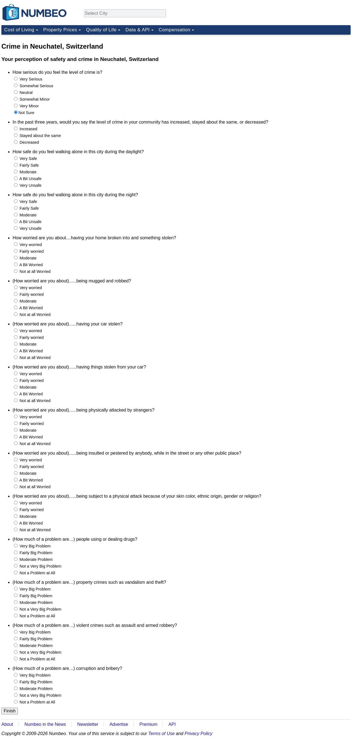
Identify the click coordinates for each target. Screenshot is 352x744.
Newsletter (88, 724)
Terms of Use (161, 733)
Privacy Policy (199, 733)
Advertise (119, 724)
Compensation (175, 29)
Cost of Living (19, 29)
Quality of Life (101, 29)
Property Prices (60, 29)
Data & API (137, 29)
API (172, 724)
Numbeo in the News (45, 724)
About (7, 724)
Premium (148, 724)
